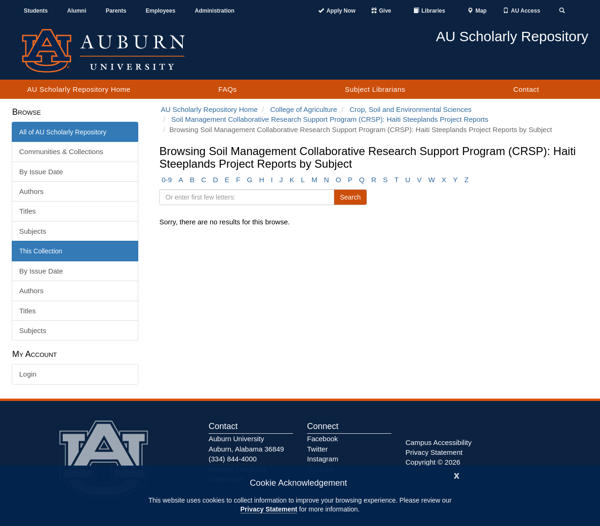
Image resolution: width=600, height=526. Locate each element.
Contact (526, 89)
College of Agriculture (303, 109)
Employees (160, 10)
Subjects (32, 231)
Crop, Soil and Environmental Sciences (411, 109)
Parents (115, 10)
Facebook (322, 439)
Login (28, 374)
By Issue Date (41, 172)
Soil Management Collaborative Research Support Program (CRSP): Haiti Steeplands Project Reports (330, 119)
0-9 (167, 180)
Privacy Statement (268, 509)
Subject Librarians (375, 89)
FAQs (227, 89)
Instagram (322, 459)
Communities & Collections (61, 152)
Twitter (317, 449)
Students (36, 10)
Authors (31, 191)
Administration (214, 10)
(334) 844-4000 (233, 459)
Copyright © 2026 (432, 462)
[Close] (456, 475)
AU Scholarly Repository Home (79, 89)
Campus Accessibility (438, 442)
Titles (27, 211)
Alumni (76, 10)
